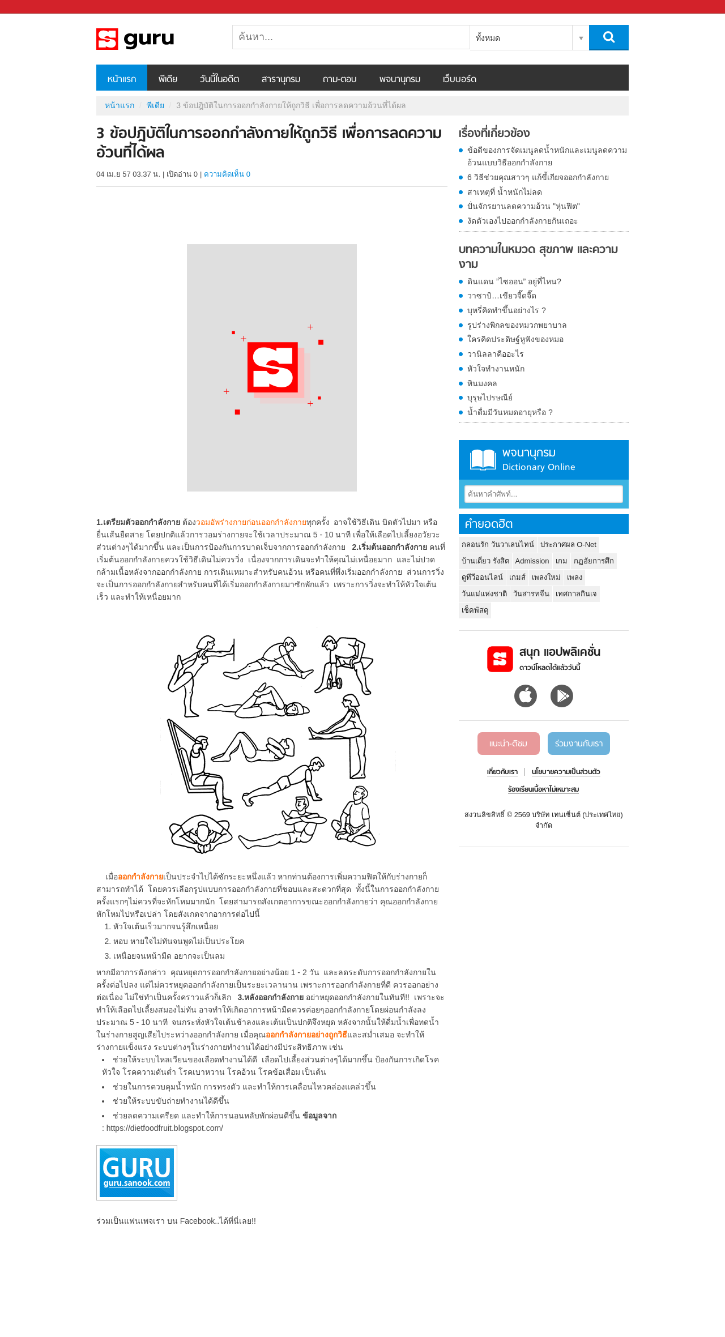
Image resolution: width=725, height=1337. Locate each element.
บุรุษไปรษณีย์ (490, 397)
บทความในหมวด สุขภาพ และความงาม (538, 257)
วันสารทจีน (531, 594)
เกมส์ (517, 577)
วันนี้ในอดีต (219, 79)
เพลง (574, 577)
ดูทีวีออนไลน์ (482, 577)
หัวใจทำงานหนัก (495, 368)
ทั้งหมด (488, 37)
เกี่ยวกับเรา (502, 772)
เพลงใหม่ (546, 577)
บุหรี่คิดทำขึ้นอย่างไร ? (506, 310)
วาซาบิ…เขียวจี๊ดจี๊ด (501, 295)
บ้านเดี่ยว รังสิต (485, 561)
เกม (562, 561)
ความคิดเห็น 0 (227, 174)
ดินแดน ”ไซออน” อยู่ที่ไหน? (514, 281)
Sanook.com (34, 7)
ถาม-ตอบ (340, 79)
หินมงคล (482, 383)
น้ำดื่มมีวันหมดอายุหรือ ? (510, 412)
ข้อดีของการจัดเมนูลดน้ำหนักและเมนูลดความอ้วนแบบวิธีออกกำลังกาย (547, 156)
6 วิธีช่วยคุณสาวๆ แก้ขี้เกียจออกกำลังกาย (538, 177)
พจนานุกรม (399, 79)
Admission (532, 561)
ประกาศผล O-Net (568, 544)
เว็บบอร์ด (459, 79)
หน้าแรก (122, 79)
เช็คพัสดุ (475, 610)
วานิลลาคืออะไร (495, 353)
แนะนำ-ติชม (508, 744)
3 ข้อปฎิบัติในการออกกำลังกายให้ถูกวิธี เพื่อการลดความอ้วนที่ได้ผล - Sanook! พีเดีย (155, 39)
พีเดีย (168, 79)
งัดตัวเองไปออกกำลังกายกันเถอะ (522, 220)
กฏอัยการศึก (594, 561)
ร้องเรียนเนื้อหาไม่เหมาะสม (543, 790)
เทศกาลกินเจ (576, 594)
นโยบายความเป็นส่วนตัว (566, 772)
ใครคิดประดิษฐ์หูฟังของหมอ (515, 339)
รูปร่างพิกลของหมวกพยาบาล (517, 325)
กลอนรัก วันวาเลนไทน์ (498, 544)
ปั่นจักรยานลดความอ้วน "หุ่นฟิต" (523, 206)
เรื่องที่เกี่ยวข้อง (494, 134)
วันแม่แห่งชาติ (484, 594)
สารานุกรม (281, 79)
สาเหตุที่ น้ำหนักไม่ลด (504, 192)
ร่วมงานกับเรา (579, 744)
